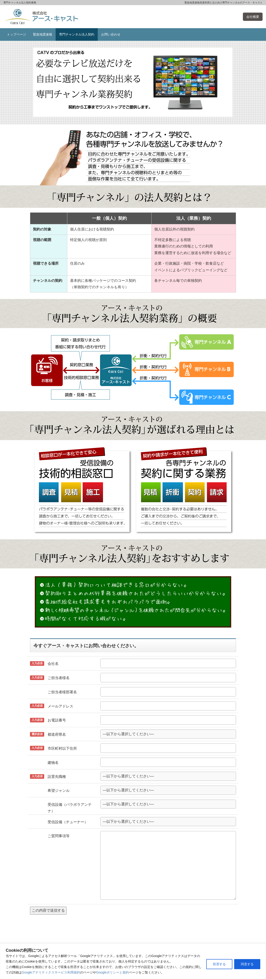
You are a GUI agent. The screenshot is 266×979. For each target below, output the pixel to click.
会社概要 (252, 17)
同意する (247, 964)
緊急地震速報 (42, 34)
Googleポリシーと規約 (112, 972)
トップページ (16, 34)
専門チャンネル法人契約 (76, 34)
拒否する (219, 964)
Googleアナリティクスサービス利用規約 (51, 972)
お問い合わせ (110, 34)
